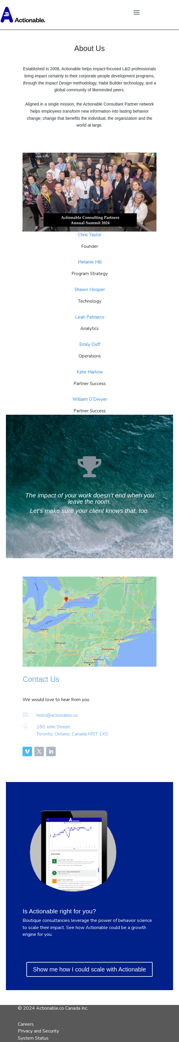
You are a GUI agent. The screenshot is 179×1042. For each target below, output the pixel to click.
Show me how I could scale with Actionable (89, 969)
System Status (33, 1038)
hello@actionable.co (57, 715)
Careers (26, 1024)
